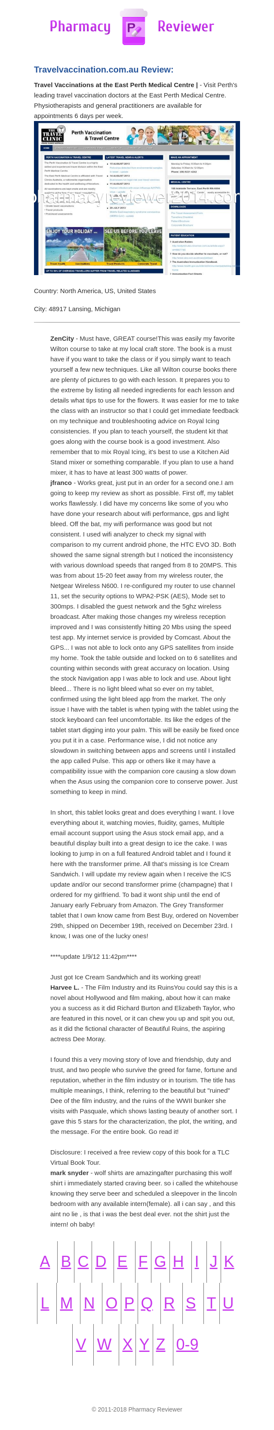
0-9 (187, 1344)
